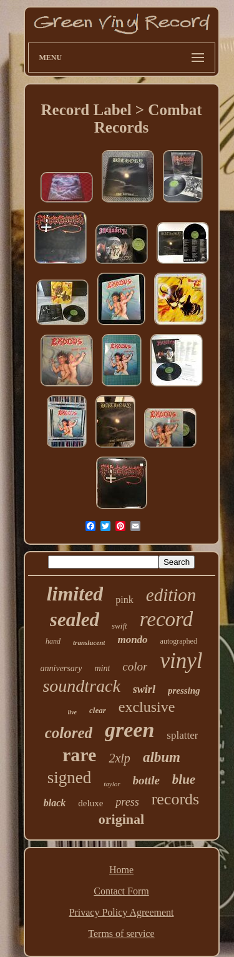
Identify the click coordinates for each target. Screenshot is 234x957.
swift (119, 625)
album (161, 757)
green (129, 729)
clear (97, 710)
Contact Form (121, 891)
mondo (132, 640)
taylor (112, 783)
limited (75, 593)
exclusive (147, 707)
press (127, 802)
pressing (184, 691)
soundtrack (81, 686)
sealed (74, 619)
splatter (182, 735)
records (176, 799)
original (121, 819)
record (166, 619)
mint (102, 668)
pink (124, 599)
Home (121, 869)
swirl (144, 689)
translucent (89, 642)
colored (68, 732)
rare (79, 754)
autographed (178, 641)
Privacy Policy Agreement (121, 912)
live (72, 712)
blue (183, 779)
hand (53, 641)
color (134, 666)
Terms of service (121, 933)
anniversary (61, 668)
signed (69, 777)
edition (171, 595)
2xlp (119, 758)
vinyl (181, 661)
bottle (146, 780)
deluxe (90, 803)
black (55, 803)
